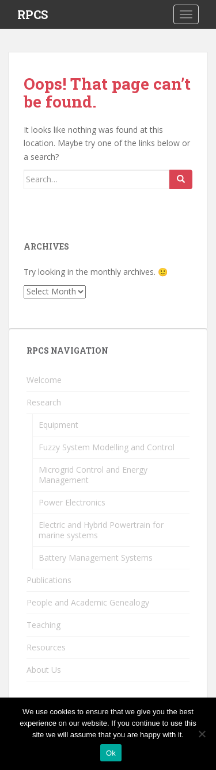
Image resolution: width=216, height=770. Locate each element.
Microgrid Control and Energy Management (93, 474)
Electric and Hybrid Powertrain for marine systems (101, 530)
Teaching (43, 624)
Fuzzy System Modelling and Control (107, 447)
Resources (46, 647)
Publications (48, 579)
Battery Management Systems (96, 557)
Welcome (44, 379)
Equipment (58, 424)
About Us (43, 669)
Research (43, 402)
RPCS (32, 14)
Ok (111, 753)
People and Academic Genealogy (87, 602)
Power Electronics (72, 502)
